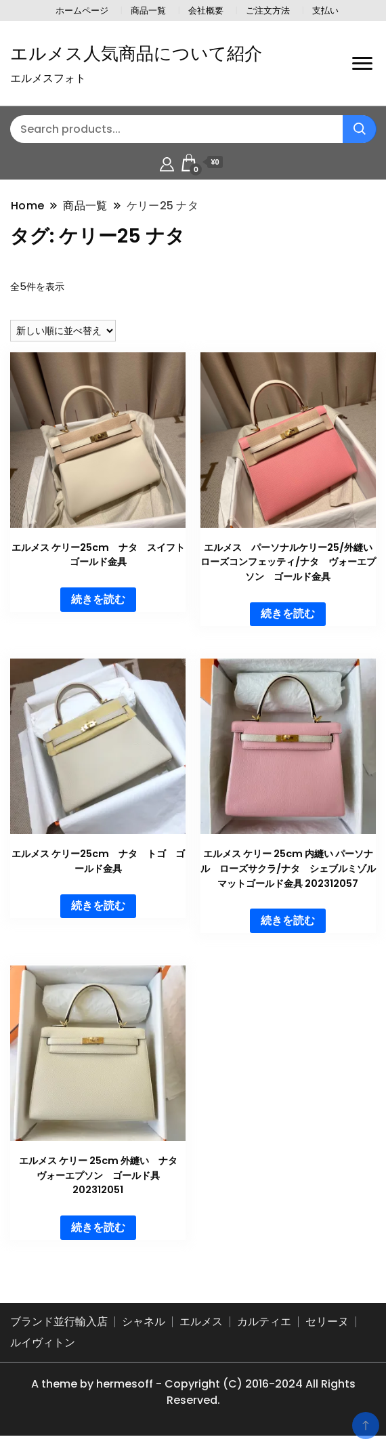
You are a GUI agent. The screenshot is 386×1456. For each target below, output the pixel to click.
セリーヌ (327, 1321)
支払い (325, 10)
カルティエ (264, 1321)
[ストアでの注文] (63, 330)
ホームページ (82, 10)
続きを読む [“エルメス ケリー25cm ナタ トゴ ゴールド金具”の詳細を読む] (98, 905)
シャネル (143, 1321)
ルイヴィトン (42, 1342)
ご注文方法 (268, 10)
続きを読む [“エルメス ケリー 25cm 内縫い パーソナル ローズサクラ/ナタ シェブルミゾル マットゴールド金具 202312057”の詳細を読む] (288, 920)
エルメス (201, 1321)
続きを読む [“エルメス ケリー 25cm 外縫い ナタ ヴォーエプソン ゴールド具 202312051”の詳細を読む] (98, 1227)
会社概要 (205, 10)
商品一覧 (148, 10)
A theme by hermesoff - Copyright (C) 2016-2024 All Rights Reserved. (193, 1392)
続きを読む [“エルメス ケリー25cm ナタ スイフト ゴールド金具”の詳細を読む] (98, 599)
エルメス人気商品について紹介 (136, 53)
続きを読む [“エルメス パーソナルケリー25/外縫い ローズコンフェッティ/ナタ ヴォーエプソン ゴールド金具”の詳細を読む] (288, 613)
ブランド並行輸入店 (59, 1321)
